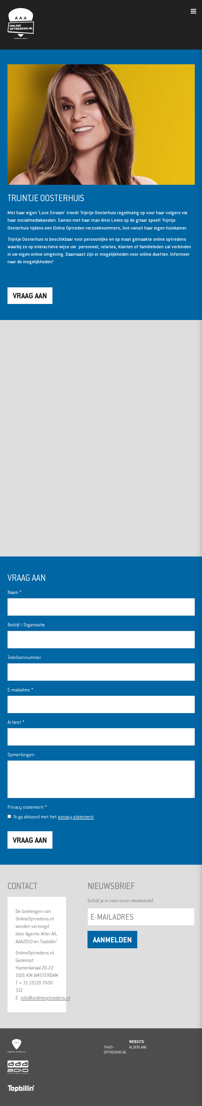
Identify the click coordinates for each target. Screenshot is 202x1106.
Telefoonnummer (24, 657)
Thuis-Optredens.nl (115, 1049)
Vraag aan (30, 295)
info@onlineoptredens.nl (45, 998)
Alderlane (138, 1046)
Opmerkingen (20, 754)
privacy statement (76, 817)
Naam (14, 592)
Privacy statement (27, 807)
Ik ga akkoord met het (53, 817)
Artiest (15, 722)
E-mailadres (20, 690)
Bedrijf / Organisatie (26, 625)
